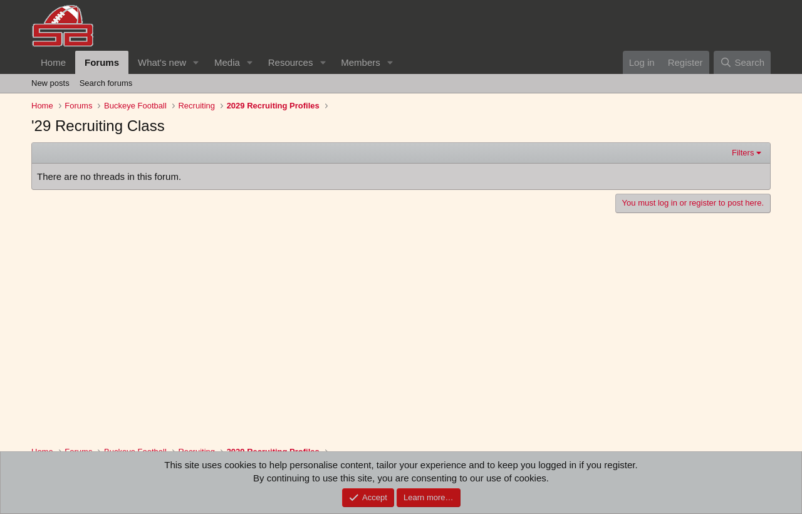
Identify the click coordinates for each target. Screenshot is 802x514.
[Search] (742, 62)
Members (360, 62)
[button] (196, 62)
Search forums (106, 83)
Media (227, 62)
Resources (290, 62)
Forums (102, 62)
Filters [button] (743, 152)
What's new (162, 62)
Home (53, 62)
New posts (50, 83)
